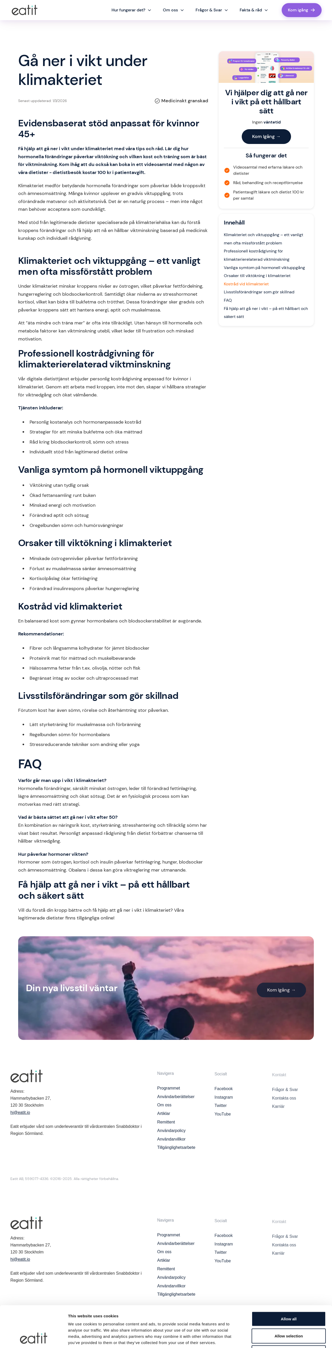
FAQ (228, 300)
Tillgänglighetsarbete (176, 1152)
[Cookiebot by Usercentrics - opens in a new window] (33, 1338)
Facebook (224, 1095)
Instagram (224, 1103)
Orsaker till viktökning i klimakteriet (257, 275)
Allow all (289, 1280)
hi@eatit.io (20, 1114)
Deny (289, 1314)
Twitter (221, 1112)
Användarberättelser (176, 1101)
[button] (131, 10)
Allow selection (288, 1297)
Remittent (166, 1126)
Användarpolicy (171, 1135)
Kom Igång (266, 136)
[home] (24, 10)
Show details (272, 1338)
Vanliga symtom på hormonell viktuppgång (264, 267)
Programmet (168, 1092)
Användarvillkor (171, 1143)
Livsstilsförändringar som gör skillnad (259, 292)
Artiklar (163, 1118)
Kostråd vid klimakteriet (246, 284)
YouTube (223, 1120)
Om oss (164, 1109)
